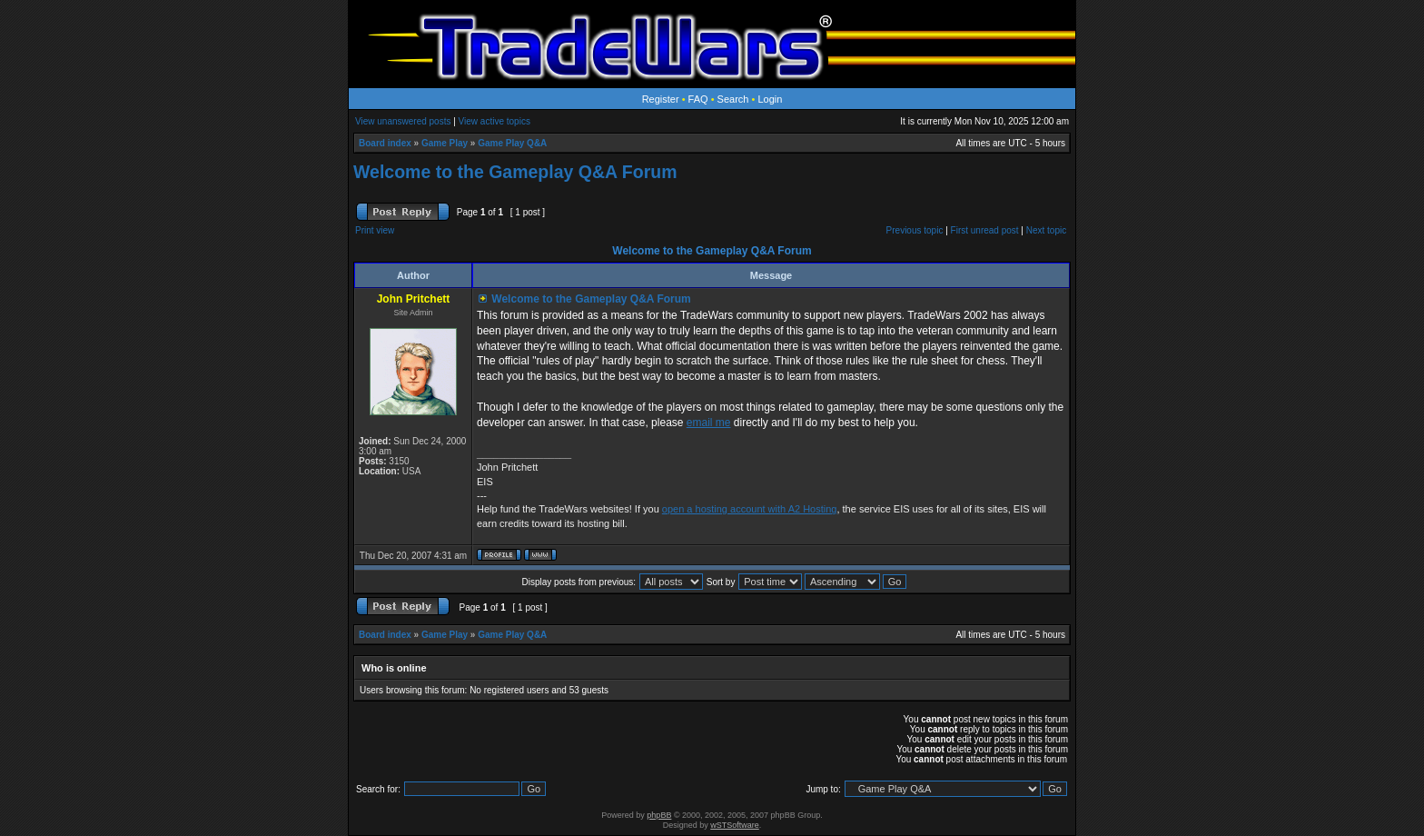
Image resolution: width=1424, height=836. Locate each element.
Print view (374, 230)
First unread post (985, 230)
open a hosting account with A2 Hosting (749, 508)
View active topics (494, 121)
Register (660, 99)
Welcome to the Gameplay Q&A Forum (515, 172)
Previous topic (915, 230)
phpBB (659, 815)
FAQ (698, 99)
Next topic (1046, 230)
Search (733, 99)
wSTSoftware (734, 825)
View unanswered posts (402, 121)
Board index (385, 143)
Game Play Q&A (512, 143)
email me (709, 422)
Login (769, 99)
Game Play (444, 143)
